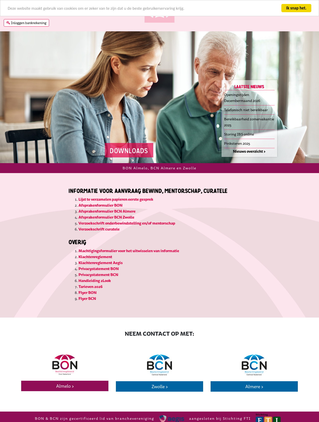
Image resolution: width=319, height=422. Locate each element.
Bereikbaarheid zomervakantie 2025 (249, 121)
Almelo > (65, 386)
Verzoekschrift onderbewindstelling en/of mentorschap (127, 223)
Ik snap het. (296, 7)
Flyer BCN (87, 298)
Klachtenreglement (95, 256)
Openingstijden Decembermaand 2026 (242, 97)
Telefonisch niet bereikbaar (246, 109)
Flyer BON (87, 292)
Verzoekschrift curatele (99, 229)
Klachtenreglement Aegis (101, 262)
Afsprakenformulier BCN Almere (107, 211)
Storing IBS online (239, 134)
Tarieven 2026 (91, 286)
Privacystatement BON (99, 268)
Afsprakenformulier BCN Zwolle (106, 217)
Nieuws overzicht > (249, 151)
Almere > (254, 386)
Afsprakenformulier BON (100, 205)
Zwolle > (160, 386)
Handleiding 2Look (95, 280)
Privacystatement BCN (98, 274)
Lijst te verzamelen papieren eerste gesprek (116, 199)
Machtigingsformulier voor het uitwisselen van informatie (129, 250)
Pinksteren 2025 (237, 143)
